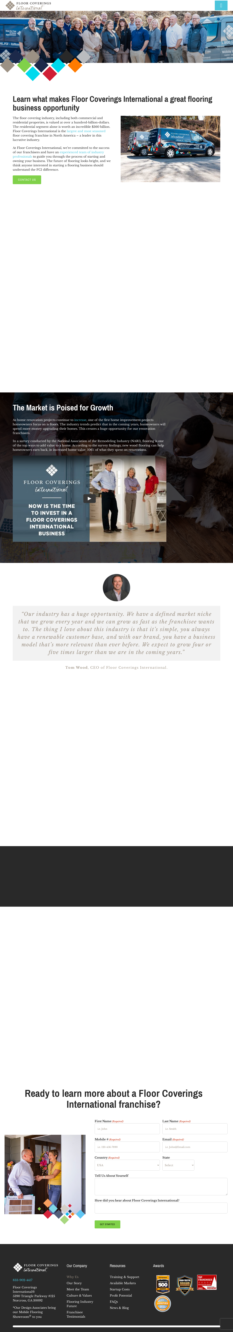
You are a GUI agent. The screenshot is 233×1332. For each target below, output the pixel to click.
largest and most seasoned (86, 131)
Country (107, 1158)
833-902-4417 (22, 1280)
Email (173, 1140)
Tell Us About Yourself (111, 1175)
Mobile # (108, 1140)
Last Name (176, 1121)
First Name (109, 1121)
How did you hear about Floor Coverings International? (137, 1200)
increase (80, 420)
